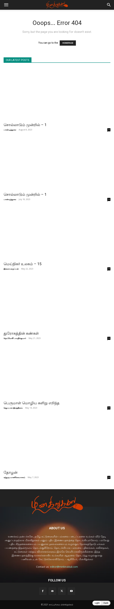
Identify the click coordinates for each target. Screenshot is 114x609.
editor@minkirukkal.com (64, 566)
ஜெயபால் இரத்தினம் (13, 407)
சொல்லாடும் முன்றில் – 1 (25, 125)
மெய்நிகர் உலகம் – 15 (23, 264)
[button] (6, 5)
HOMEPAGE (67, 43)
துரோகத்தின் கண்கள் (21, 333)
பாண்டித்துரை (10, 129)
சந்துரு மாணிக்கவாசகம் (14, 477)
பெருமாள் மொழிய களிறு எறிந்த (32, 403)
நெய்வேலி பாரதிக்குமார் (15, 338)
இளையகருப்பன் (11, 268)
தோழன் (10, 472)
